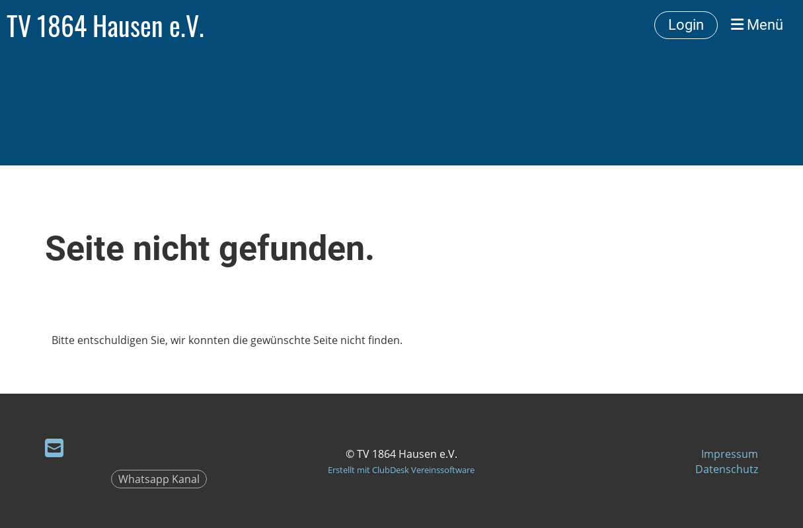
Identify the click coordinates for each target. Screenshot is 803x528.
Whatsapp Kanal (159, 479)
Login (686, 25)
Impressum (729, 454)
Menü (757, 25)
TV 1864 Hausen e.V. (105, 25)
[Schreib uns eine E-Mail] (54, 447)
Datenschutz (726, 469)
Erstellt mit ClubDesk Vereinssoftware (401, 470)
